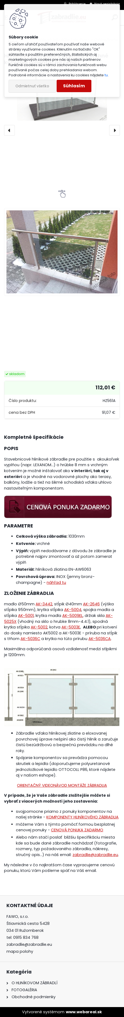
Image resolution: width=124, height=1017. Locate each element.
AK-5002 (39, 627)
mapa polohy (19, 951)
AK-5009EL (72, 615)
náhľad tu (56, 582)
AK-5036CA (99, 638)
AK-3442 (44, 604)
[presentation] (9, 130)
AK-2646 (91, 604)
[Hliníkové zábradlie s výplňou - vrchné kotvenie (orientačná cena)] (62, 252)
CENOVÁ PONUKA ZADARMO (77, 830)
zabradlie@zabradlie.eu (95, 854)
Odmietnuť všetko (32, 86)
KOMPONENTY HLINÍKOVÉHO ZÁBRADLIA (82, 817)
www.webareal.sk (84, 1012)
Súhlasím (74, 86)
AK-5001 (26, 615)
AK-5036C (30, 638)
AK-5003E (70, 627)
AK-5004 (72, 609)
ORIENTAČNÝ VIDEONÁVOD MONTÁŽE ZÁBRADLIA (62, 785)
